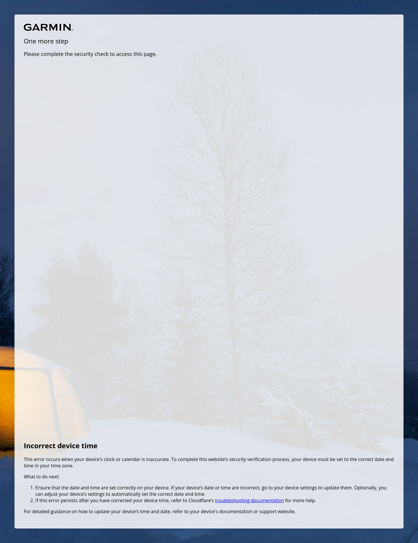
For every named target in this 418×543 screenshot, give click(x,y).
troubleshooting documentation (249, 500)
